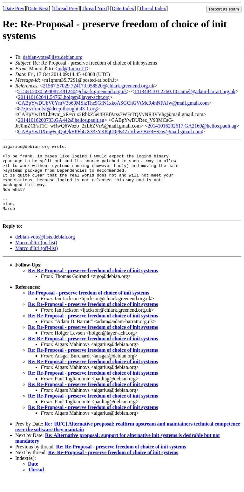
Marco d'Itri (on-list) (36, 257)
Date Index (123, 8)
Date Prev (14, 8)
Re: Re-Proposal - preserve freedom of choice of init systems (93, 285)
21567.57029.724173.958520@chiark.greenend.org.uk (98, 85)
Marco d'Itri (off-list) (36, 262)
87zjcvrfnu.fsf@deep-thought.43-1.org (57, 108)
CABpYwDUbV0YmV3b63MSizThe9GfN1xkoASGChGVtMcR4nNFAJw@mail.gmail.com (113, 103)
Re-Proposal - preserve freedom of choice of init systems (88, 307)
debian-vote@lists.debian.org (53, 57)
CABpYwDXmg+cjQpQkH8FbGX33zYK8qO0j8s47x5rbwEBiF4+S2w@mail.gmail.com (110, 131)
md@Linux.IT (72, 68)
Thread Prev (65, 8)
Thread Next (94, 8)
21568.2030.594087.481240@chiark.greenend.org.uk (72, 91)
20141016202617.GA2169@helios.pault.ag (192, 125)
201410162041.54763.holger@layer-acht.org (64, 97)
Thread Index (152, 8)
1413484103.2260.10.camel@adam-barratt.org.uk (184, 91)
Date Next (38, 8)
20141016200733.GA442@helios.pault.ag (61, 120)
